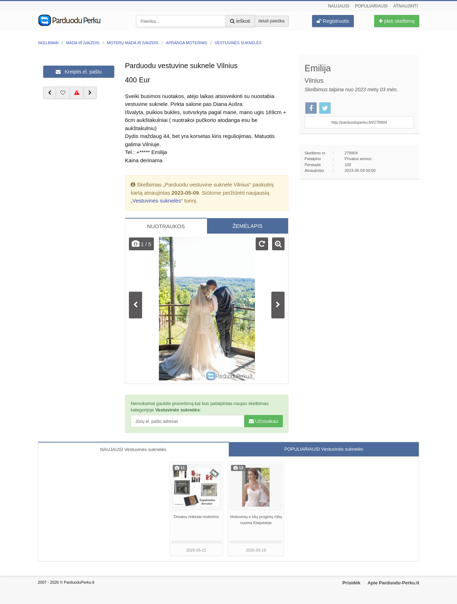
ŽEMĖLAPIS (247, 226)
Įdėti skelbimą (397, 21)
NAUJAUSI (133, 449)
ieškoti (240, 21)
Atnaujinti (405, 6)
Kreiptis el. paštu (78, 72)
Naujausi (338, 6)
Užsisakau (263, 421)
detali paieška (271, 21)
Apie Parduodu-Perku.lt (393, 582)
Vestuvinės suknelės (156, 201)
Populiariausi (371, 6)
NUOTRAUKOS (166, 226)
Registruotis (333, 21)
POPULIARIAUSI (323, 449)
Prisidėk (351, 582)
